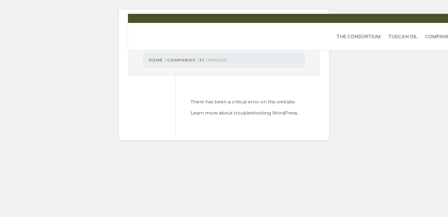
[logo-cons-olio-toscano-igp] (152, 36)
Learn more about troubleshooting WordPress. (244, 113)
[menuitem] (358, 36)
